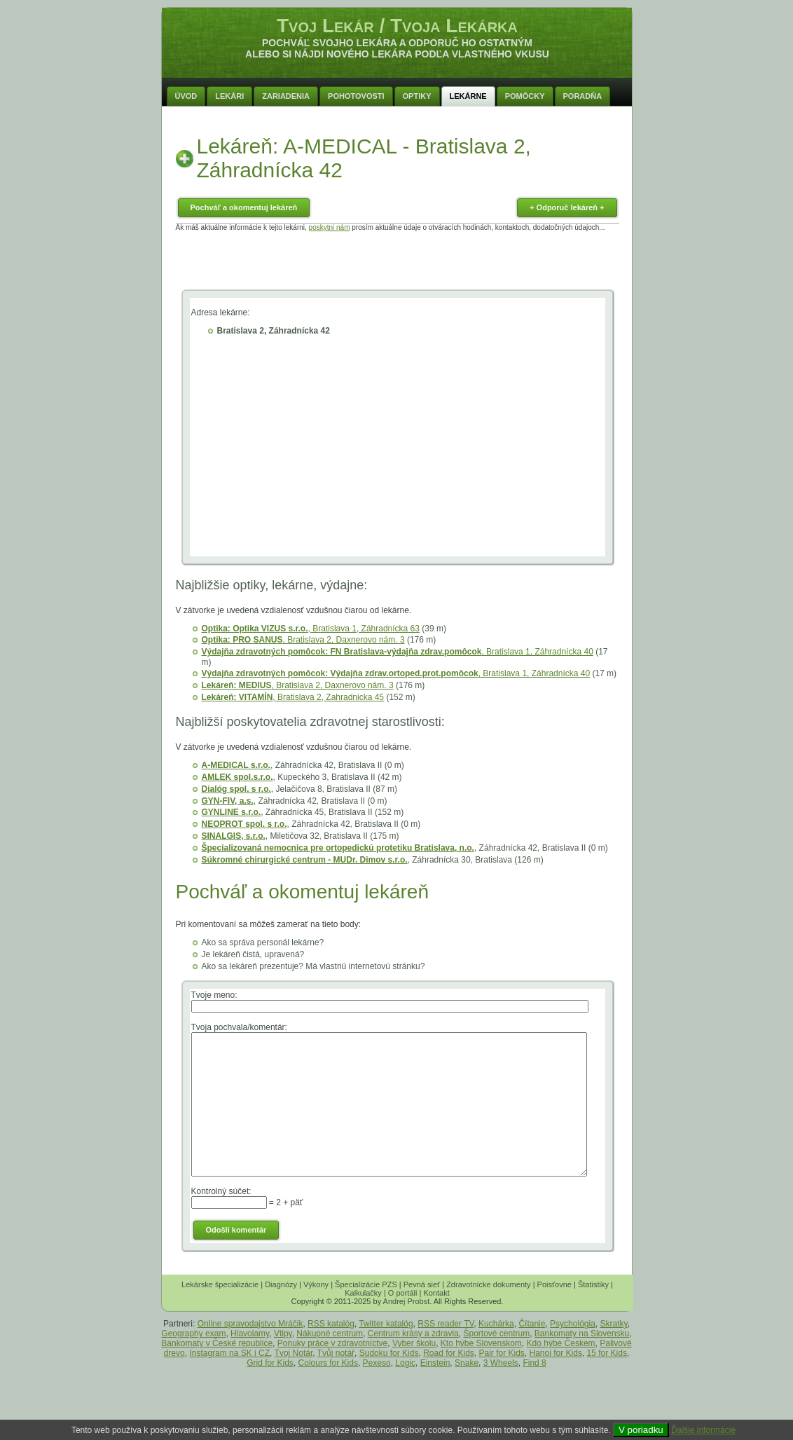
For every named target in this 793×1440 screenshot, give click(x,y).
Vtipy (283, 1333)
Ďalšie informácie (703, 1430)
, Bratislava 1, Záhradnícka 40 (397, 652)
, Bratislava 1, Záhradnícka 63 (311, 628)
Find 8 (534, 1363)
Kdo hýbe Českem (561, 1343)
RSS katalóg (331, 1324)
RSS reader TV (446, 1324)
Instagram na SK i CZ (229, 1353)
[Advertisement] (397, 263)
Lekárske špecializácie (219, 1284)
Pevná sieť (422, 1284)
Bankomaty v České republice (217, 1343)
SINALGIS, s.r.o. (234, 836)
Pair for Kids (502, 1353)
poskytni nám (329, 227)
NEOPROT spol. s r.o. (244, 824)
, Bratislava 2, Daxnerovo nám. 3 (303, 640)
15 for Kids (607, 1353)
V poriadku (641, 1430)
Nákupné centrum (329, 1333)
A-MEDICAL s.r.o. (236, 765)
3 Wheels (500, 1363)
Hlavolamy (249, 1333)
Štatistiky (593, 1284)
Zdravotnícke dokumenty (488, 1284)
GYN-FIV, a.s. (228, 801)
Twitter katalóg (386, 1324)
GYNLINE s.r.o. (231, 812)
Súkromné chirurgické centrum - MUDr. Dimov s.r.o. (305, 860)
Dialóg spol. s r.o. (236, 789)
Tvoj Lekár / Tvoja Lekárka (397, 25)
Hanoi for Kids (556, 1353)
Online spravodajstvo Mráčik (250, 1324)
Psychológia (572, 1324)
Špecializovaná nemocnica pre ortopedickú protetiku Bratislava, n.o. (338, 848)
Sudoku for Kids (389, 1353)
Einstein (435, 1363)
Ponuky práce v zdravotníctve (332, 1343)
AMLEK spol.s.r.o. (237, 777)
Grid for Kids (270, 1363)
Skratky (614, 1324)
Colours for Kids (328, 1363)
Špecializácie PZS (366, 1284)
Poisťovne (554, 1284)
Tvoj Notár (294, 1353)
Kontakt (436, 1293)
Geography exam (193, 1333)
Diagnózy (281, 1284)
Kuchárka (496, 1324)
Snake (466, 1363)
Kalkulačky (363, 1293)
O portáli (403, 1293)
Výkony (316, 1284)
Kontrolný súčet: (221, 1191)
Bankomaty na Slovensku (582, 1333)
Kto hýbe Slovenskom (481, 1343)
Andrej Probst (406, 1301)
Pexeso (377, 1363)
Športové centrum (496, 1333)
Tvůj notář (335, 1353)
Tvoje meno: (214, 995)
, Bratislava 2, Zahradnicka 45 (293, 697)
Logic (405, 1363)
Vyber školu (414, 1343)
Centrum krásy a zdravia (413, 1333)
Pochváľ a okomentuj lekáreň (244, 207)
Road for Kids (448, 1353)
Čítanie (531, 1324)
